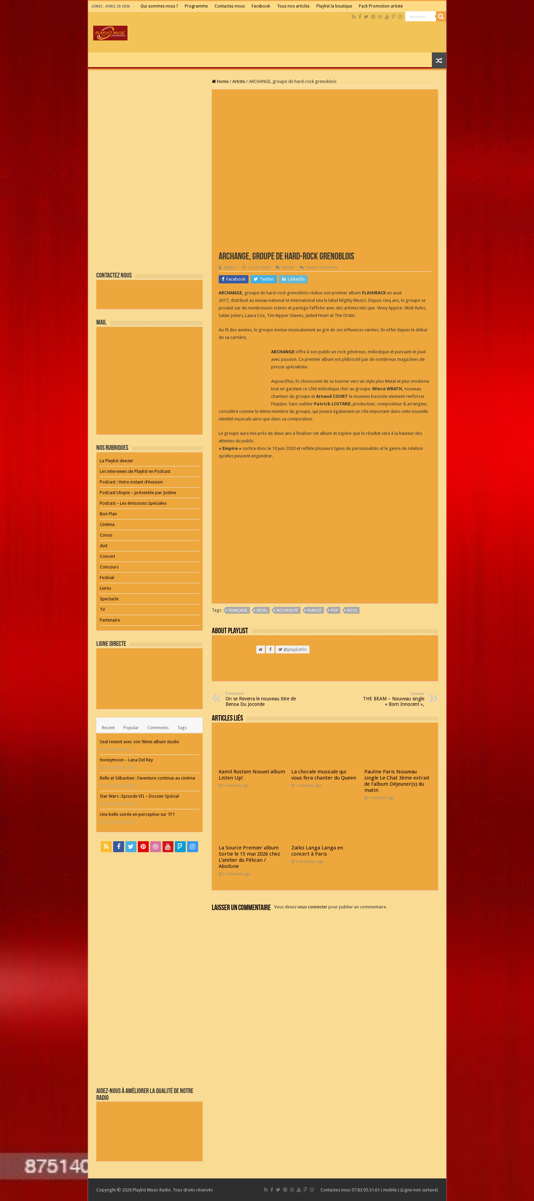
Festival (107, 577)
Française (237, 610)
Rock (352, 610)
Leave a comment (322, 267)
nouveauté (287, 610)
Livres (105, 588)
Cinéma (107, 524)
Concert (107, 556)
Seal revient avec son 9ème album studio (139, 741)
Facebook (261, 6)
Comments (158, 727)
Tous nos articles (293, 6)
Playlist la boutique (334, 6)
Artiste (238, 81)
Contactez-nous (230, 6)
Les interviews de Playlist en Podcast (135, 471)
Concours (109, 566)
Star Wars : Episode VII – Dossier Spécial (139, 796)
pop (334, 610)
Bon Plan (108, 513)
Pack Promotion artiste (381, 6)
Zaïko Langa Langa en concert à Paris (317, 851)
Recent (108, 727)
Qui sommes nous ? (159, 6)
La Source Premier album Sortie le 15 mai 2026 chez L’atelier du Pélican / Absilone (249, 857)
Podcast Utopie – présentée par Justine (138, 492)
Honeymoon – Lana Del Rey (126, 759)
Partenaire (110, 620)
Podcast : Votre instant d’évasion (131, 482)
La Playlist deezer (116, 460)
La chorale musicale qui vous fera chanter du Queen (323, 775)
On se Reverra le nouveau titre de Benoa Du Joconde (261, 699)
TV (102, 609)
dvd (103, 545)
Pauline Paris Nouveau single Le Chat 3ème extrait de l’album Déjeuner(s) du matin (396, 781)
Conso (106, 535)
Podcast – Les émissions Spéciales (133, 503)
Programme (196, 6)
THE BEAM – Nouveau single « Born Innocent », (389, 699)
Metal (262, 610)
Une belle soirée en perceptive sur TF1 (137, 814)
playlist (314, 610)
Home (220, 81)
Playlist (230, 267)
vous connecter (312, 906)
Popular (131, 727)
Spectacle (109, 598)
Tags (182, 727)
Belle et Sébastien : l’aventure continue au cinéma (147, 778)
